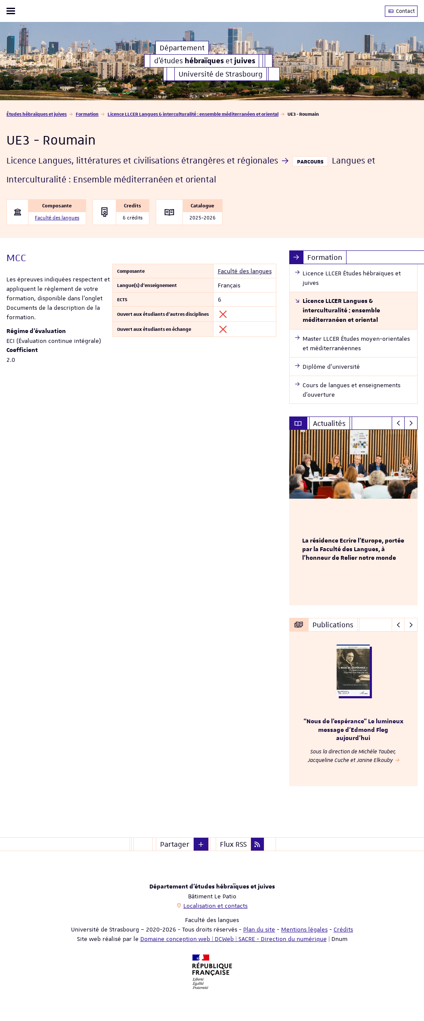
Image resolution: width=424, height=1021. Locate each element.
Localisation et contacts (215, 906)
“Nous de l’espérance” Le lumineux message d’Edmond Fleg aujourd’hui (353, 730)
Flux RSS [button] (233, 844)
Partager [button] (174, 844)
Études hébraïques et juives (36, 113)
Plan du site (259, 929)
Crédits (343, 929)
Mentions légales (304, 929)
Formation (87, 113)
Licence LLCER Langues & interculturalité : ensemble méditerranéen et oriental (193, 113)
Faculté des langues (57, 218)
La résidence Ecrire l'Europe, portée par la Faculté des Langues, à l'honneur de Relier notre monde (353, 549)
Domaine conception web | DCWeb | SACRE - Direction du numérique (233, 939)
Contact (401, 11)
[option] (353, 517)
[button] (201, 844)
